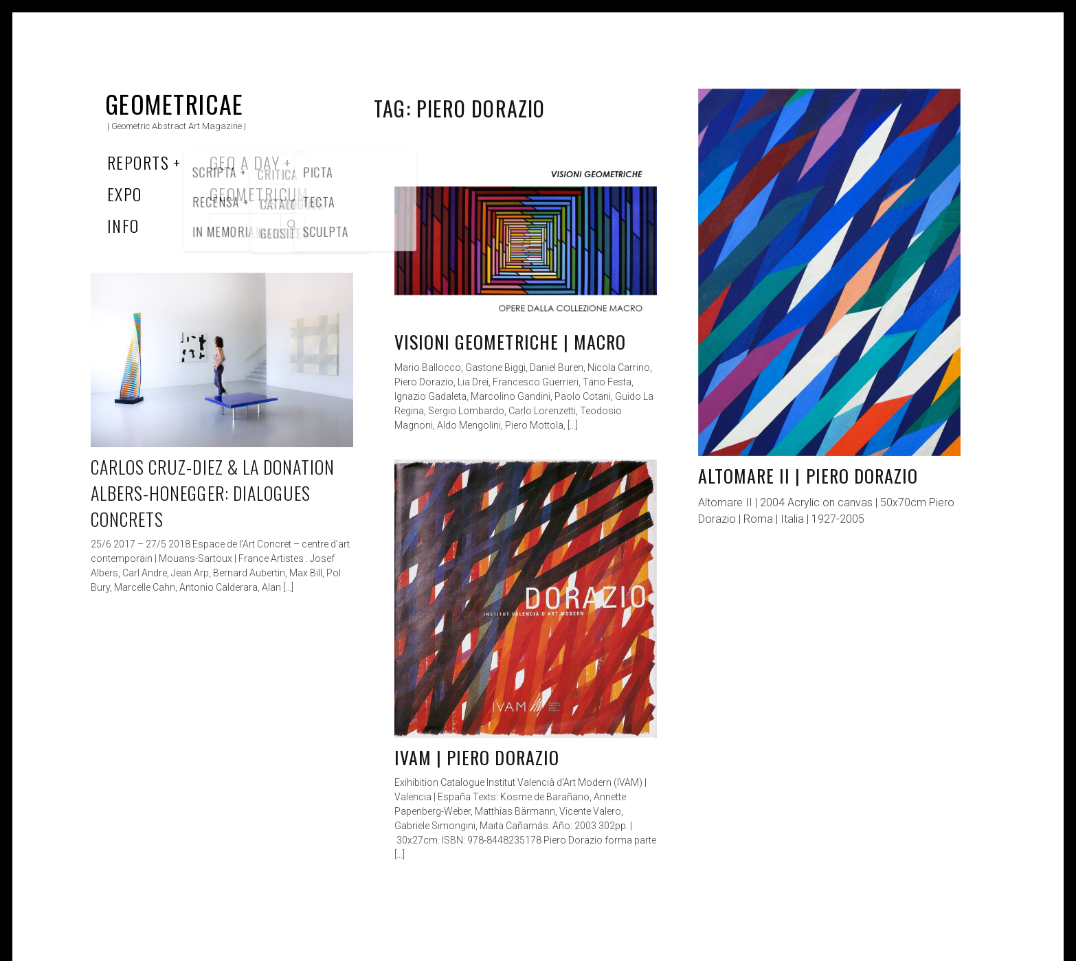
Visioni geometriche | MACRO (510, 341)
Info (123, 225)
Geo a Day (245, 162)
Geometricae (174, 103)
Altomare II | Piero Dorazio (808, 475)
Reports (138, 162)
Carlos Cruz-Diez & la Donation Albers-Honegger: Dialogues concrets (213, 492)
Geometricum (259, 193)
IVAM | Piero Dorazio (476, 757)
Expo (124, 193)
